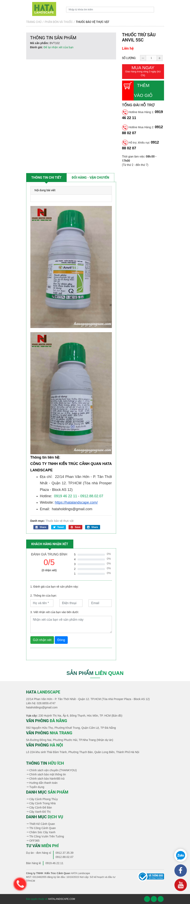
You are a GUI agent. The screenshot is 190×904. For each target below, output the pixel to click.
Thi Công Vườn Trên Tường (46, 836)
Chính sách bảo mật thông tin (47, 774)
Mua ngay (143, 71)
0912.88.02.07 (91, 496)
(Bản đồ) (116, 715)
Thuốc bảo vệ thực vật (60, 520)
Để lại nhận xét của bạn (58, 47)
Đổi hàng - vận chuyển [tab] (90, 177)
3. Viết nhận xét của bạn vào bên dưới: (54, 612)
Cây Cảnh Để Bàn (40, 807)
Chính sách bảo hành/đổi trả (47, 778)
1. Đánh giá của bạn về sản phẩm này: (54, 586)
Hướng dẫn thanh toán (43, 782)
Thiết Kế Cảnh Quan (42, 823)
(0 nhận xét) (49, 570)
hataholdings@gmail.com (42, 707)
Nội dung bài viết (45, 190)
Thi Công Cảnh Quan (42, 828)
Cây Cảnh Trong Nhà (42, 803)
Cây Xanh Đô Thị (40, 811)
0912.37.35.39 (65, 852)
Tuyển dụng (36, 787)
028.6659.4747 (46, 703)
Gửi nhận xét (42, 640)
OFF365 (34, 840)
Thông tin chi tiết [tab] (46, 177)
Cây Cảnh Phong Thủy (43, 799)
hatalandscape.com (61, 899)
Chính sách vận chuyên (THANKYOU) (53, 770)
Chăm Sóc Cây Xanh (42, 832)
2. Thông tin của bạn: (43, 595)
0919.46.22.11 (54, 863)
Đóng (61, 640)
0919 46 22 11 (65, 496)
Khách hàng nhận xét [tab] (49, 544)
